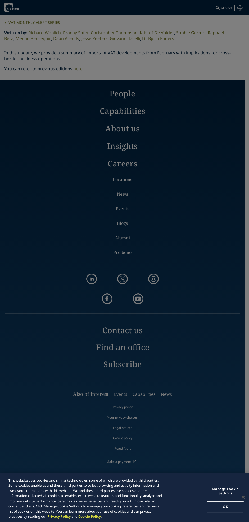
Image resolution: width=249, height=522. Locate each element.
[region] (124, 497)
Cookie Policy (89, 516)
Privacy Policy (59, 516)
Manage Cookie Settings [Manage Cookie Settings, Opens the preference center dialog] (225, 490)
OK (225, 506)
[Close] (243, 497)
